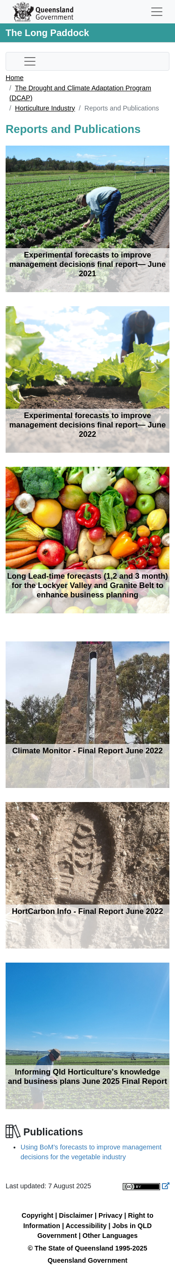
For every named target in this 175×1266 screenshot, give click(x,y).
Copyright (37, 1215)
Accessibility (85, 1225)
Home (14, 77)
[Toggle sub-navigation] (29, 61)
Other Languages (110, 1235)
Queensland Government (87, 1260)
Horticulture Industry (45, 108)
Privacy (110, 1215)
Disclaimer (76, 1215)
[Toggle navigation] (156, 12)
